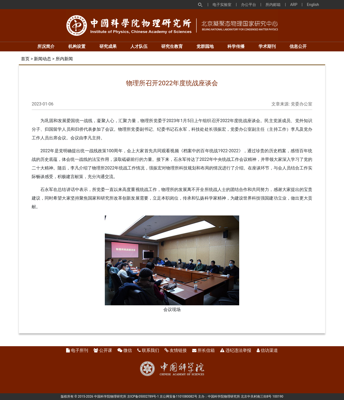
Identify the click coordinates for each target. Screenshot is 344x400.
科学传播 (236, 46)
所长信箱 (206, 350)
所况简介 (46, 46)
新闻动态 (42, 58)
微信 (127, 350)
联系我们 (150, 350)
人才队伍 (139, 46)
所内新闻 (64, 58)
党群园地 (205, 46)
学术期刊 (267, 46)
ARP (294, 4)
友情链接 (178, 350)
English (313, 4)
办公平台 (248, 4)
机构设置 (76, 46)
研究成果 (108, 46)
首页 (25, 58)
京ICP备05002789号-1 (143, 396)
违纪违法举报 (238, 350)
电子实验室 (222, 4)
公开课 (105, 350)
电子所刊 (79, 350)
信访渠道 (269, 350)
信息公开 (298, 46)
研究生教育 (172, 46)
